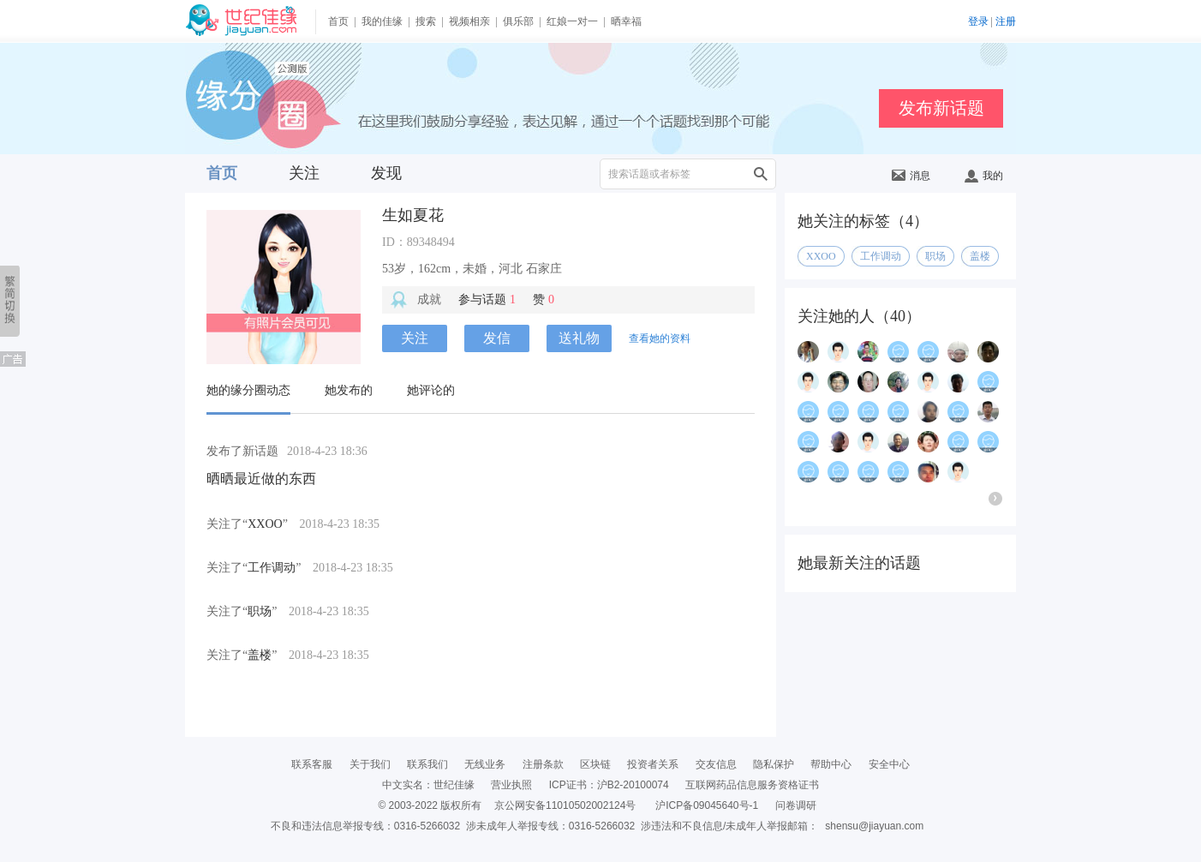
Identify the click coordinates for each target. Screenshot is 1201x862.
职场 (260, 611)
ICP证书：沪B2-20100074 (609, 785)
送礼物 (579, 338)
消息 (911, 176)
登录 (978, 21)
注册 (1005, 21)
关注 (304, 173)
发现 (386, 173)
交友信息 (716, 764)
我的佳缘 (382, 21)
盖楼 (260, 655)
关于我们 (370, 764)
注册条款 (543, 764)
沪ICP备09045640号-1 (706, 805)
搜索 (425, 21)
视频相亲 (469, 21)
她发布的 (349, 390)
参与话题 (487, 299)
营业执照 (511, 785)
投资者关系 (652, 764)
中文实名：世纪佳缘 (428, 785)
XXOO (265, 524)
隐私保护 (773, 764)
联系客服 (311, 764)
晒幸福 (626, 21)
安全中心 (889, 764)
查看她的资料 (659, 338)
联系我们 (427, 764)
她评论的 (431, 390)
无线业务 (484, 764)
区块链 (595, 764)
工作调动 (272, 567)
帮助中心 (830, 764)
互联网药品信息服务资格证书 (752, 785)
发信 (497, 338)
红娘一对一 (572, 21)
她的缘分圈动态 (248, 390)
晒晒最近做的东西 (261, 478)
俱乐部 (518, 21)
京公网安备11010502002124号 (565, 805)
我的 (984, 176)
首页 (338, 21)
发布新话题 (941, 108)
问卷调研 (795, 805)
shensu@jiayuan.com (874, 826)
